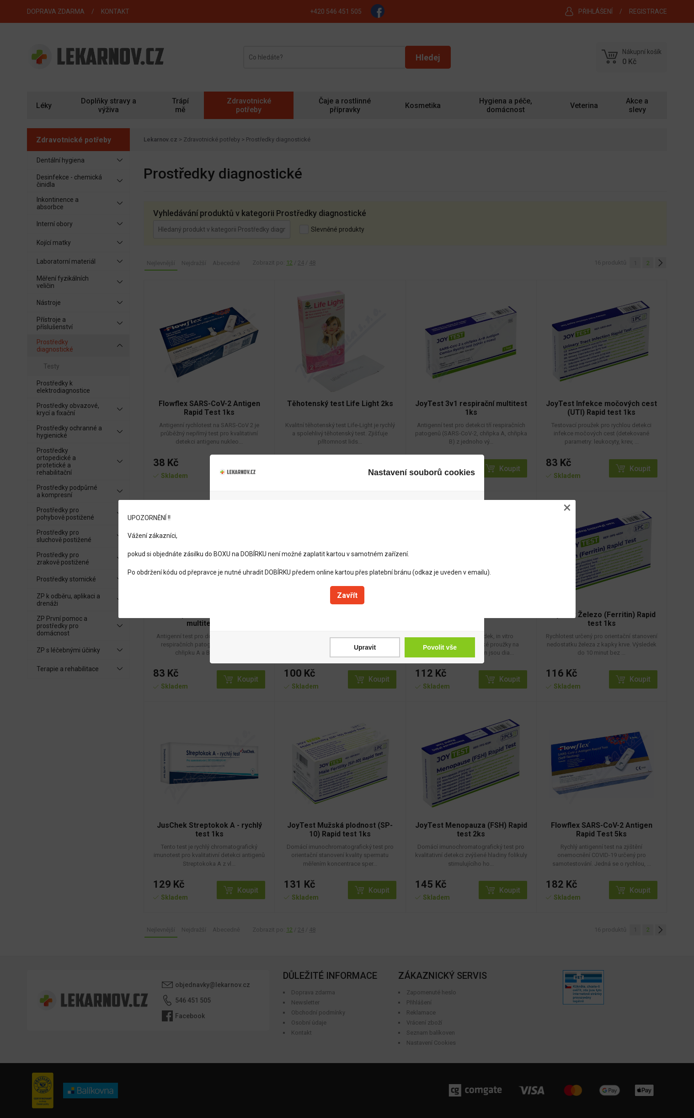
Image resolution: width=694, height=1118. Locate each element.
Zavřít (347, 595)
